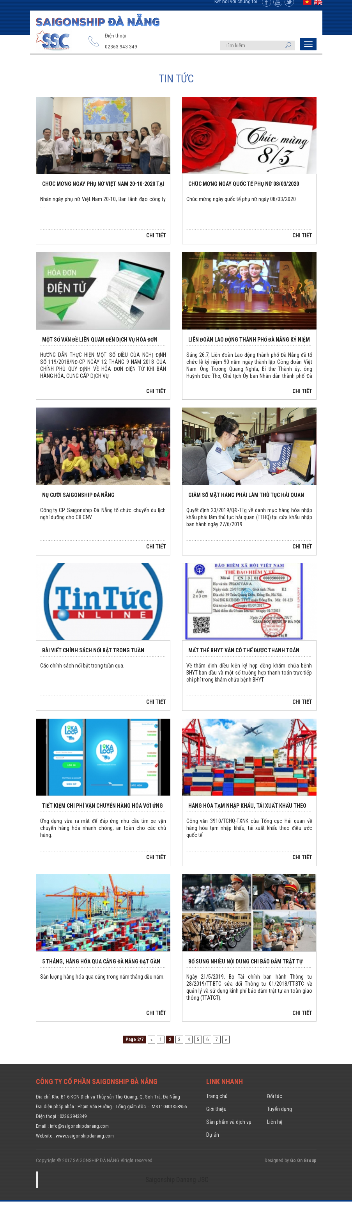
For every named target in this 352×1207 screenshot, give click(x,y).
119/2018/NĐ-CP (66, 369)
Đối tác (274, 1103)
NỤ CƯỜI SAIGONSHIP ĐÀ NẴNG (78, 502)
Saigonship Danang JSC (177, 1185)
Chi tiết (156, 243)
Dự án (212, 1141)
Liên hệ (275, 1128)
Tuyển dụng (279, 1116)
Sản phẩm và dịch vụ (228, 1128)
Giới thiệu (216, 1116)
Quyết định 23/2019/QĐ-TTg (216, 517)
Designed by (291, 1167)
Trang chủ (217, 1103)
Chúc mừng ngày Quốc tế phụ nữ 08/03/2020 (243, 191)
